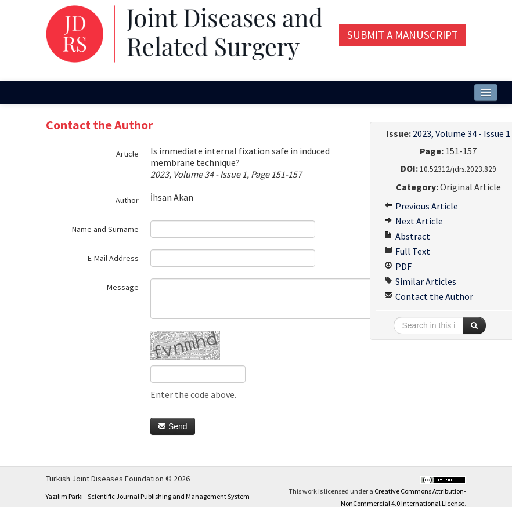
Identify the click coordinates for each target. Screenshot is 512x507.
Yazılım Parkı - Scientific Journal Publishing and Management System (148, 496)
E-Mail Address (113, 258)
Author (127, 200)
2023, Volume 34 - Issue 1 (461, 133)
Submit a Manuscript (402, 35)
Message (123, 287)
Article (127, 154)
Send (173, 426)
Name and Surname (105, 229)
